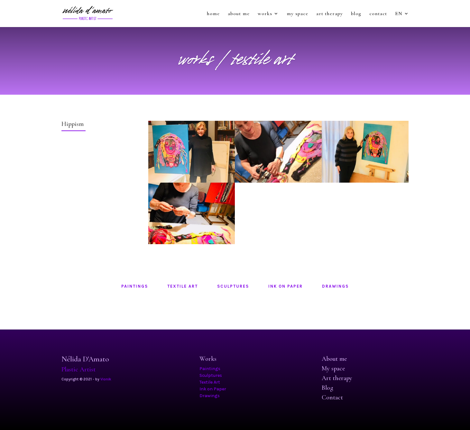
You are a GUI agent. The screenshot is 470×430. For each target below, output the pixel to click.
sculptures (233, 286)
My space (333, 368)
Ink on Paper (212, 389)
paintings (134, 286)
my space (297, 14)
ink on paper (285, 286)
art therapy (329, 14)
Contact (332, 397)
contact (378, 14)
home (213, 14)
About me (334, 359)
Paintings (209, 368)
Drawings (209, 395)
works (265, 14)
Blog (327, 388)
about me (239, 14)
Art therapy (337, 378)
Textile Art (209, 382)
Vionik (105, 379)
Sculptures (210, 375)
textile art (182, 286)
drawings (335, 286)
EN (398, 14)
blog (356, 14)
